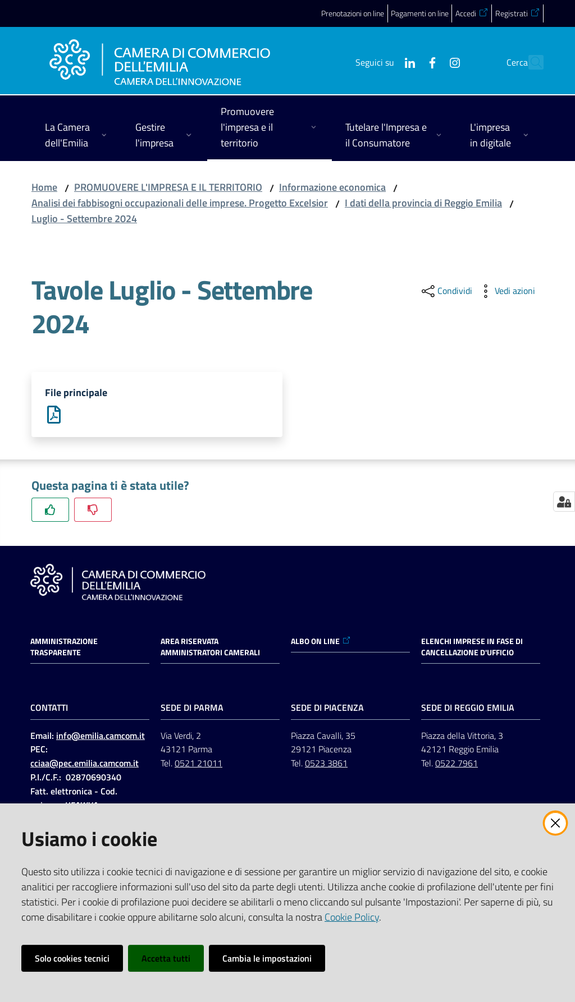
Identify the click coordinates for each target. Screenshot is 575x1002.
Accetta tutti (166, 958)
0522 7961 (456, 764)
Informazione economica (332, 187)
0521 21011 (198, 764)
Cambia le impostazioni (267, 958)
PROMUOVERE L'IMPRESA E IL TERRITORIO (168, 187)
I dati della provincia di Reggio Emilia (423, 202)
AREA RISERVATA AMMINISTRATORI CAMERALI (210, 647)
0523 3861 (326, 764)
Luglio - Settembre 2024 (84, 218)
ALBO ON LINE (321, 641)
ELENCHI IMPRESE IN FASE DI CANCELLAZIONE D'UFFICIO (472, 647)
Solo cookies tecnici (72, 958)
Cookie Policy (352, 917)
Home (44, 187)
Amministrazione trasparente (64, 647)
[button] (530, 62)
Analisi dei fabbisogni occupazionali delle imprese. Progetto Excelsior (179, 202)
